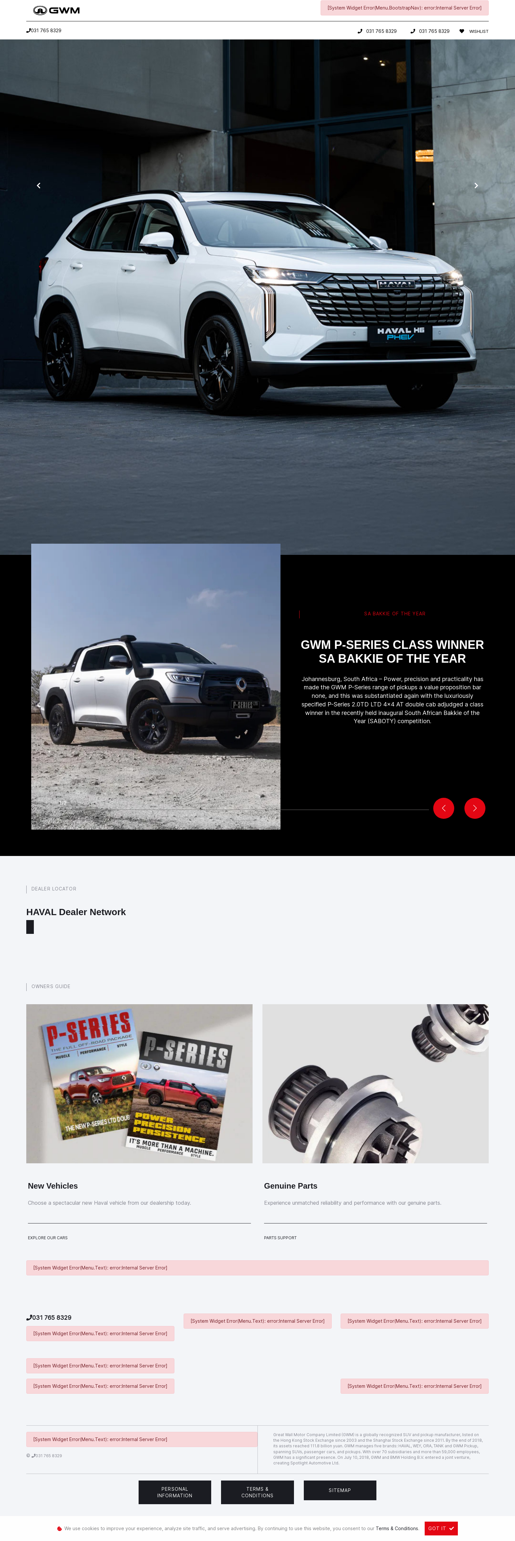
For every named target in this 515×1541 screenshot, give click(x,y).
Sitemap (340, 1490)
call (304, 393)
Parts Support (280, 1237)
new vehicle (227, 380)
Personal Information (174, 1492)
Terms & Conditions (257, 1492)
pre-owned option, (287, 380)
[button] (474, 808)
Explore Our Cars (48, 1237)
